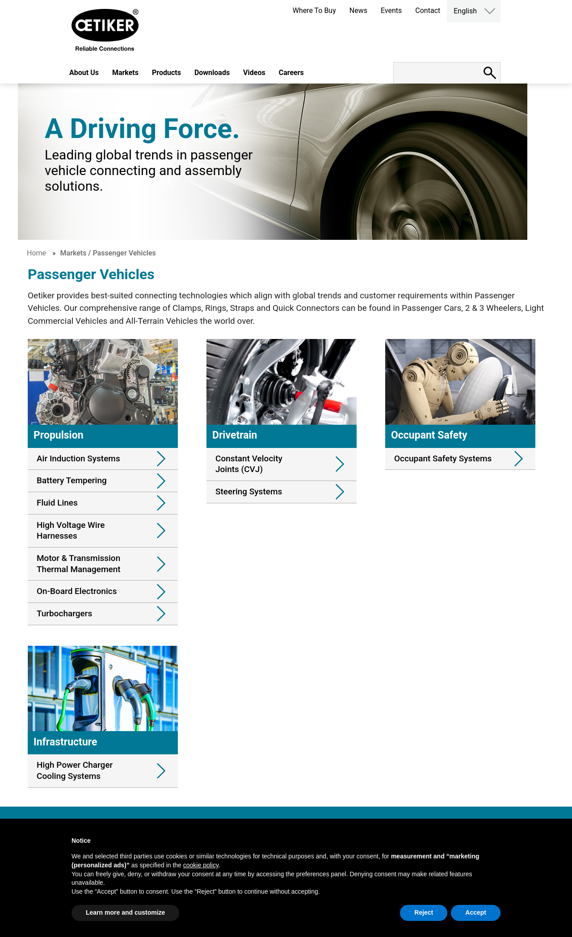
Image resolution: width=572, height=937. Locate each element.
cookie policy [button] (201, 865)
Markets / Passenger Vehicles (108, 253)
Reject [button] (423, 912)
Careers (291, 72)
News (358, 10)
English (465, 11)
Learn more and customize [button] (125, 912)
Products (166, 72)
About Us (84, 72)
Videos (254, 72)
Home (36, 253)
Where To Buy (314, 10)
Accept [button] (475, 912)
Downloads (212, 72)
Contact (427, 10)
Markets (125, 72)
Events (391, 10)
